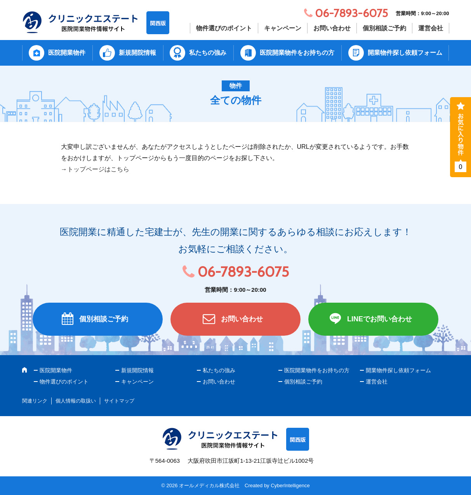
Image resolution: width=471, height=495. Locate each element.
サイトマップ (119, 401)
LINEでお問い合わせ (379, 319)
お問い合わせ (332, 28)
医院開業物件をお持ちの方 (297, 52)
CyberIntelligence (290, 485)
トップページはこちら (98, 169)
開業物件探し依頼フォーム (405, 52)
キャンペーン (282, 28)
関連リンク (34, 401)
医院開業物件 (66, 52)
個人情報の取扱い (76, 401)
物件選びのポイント (224, 28)
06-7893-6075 (243, 271)
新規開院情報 (137, 52)
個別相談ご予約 (384, 28)
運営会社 (430, 28)
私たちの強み (207, 52)
